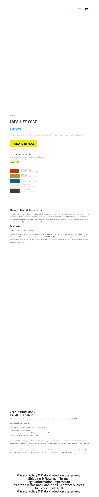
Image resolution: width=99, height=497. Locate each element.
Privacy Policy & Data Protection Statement (48, 475)
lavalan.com (67, 237)
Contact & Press (72, 484)
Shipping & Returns (42, 478)
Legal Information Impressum (48, 481)
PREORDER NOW (23, 143)
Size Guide (15, 162)
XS (16, 154)
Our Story (41, 488)
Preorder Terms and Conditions (35, 484)
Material (57, 488)
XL (30, 154)
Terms (64, 478)
